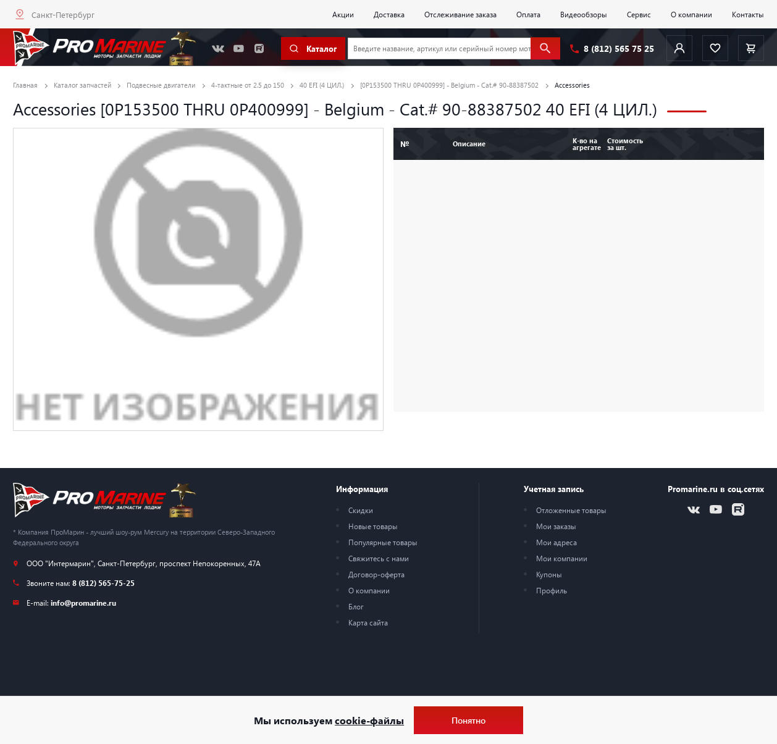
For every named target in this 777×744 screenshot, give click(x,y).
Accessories (572, 85)
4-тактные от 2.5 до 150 (247, 85)
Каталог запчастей (82, 85)
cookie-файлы (369, 720)
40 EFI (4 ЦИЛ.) (322, 85)
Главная (25, 85)
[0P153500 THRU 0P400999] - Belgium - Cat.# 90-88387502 (449, 85)
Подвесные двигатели (161, 85)
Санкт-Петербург (63, 14)
